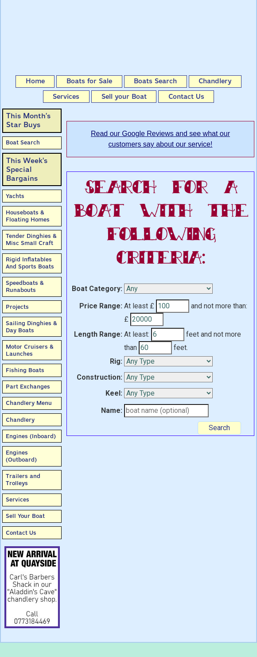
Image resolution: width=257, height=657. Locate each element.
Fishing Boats (25, 370)
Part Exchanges (28, 386)
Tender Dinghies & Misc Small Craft (31, 239)
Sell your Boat (124, 97)
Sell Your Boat (25, 516)
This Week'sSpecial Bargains (26, 169)
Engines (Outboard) (21, 456)
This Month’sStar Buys (28, 120)
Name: (111, 410)
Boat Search (23, 142)
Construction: (99, 377)
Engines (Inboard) (31, 436)
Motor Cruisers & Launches (30, 350)
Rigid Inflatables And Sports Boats (30, 263)
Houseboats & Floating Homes (28, 216)
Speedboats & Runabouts (25, 286)
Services (66, 97)
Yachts (15, 196)
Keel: (113, 393)
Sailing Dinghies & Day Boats (31, 327)
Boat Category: (97, 288)
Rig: (116, 361)
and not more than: (219, 306)
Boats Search (155, 81)
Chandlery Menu (29, 403)
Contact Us (186, 97)
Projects (17, 306)
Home (35, 81)
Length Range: (98, 334)
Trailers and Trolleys (23, 479)
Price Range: (100, 306)
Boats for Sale (89, 81)
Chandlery (215, 81)
